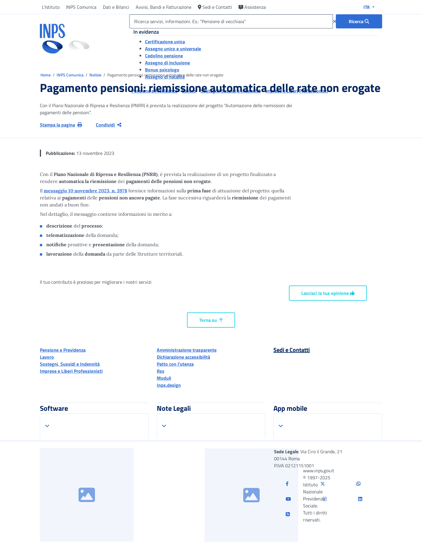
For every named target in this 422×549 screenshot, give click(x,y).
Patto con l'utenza (175, 363)
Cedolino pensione (164, 55)
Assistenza (252, 7)
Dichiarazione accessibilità (183, 356)
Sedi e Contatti (215, 7)
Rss (160, 370)
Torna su (211, 320)
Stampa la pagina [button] (61, 124)
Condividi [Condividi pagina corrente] (108, 124)
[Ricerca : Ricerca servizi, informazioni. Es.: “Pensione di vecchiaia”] (359, 21)
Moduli (164, 378)
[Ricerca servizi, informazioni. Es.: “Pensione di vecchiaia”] (231, 21)
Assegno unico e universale (173, 48)
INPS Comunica (81, 7)
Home (46, 75)
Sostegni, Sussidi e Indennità (70, 363)
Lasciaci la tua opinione (328, 293)
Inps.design (169, 385)
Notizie (95, 75)
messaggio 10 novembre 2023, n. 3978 (85, 191)
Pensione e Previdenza (63, 349)
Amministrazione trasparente (187, 349)
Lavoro (47, 356)
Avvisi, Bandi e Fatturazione (163, 7)
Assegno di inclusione (167, 62)
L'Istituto (50, 7)
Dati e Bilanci (116, 7)
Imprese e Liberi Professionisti (71, 370)
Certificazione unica (165, 41)
